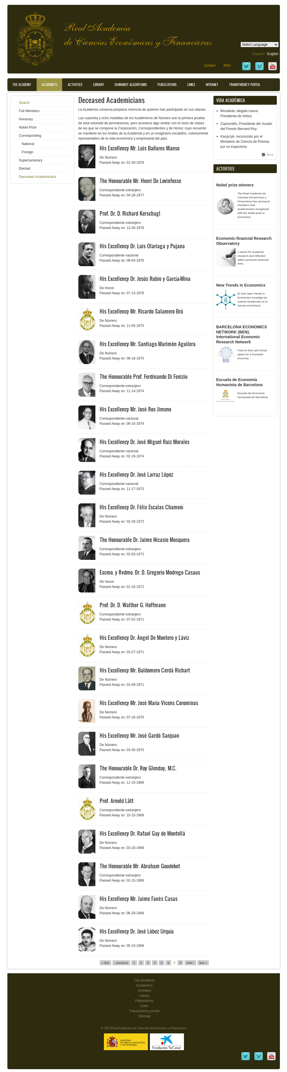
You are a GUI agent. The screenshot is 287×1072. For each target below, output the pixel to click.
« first (105, 962)
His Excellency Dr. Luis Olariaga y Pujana (142, 246)
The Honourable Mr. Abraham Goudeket (140, 866)
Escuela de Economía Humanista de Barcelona (239, 382)
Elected (24, 169)
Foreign (27, 152)
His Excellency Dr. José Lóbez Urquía (137, 931)
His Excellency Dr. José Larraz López (136, 474)
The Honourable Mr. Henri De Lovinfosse (140, 180)
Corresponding (30, 136)
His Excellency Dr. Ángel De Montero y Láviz (144, 637)
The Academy (21, 84)
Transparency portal (244, 84)
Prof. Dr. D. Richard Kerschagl (130, 213)
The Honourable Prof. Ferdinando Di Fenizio (143, 376)
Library (98, 84)
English (272, 54)
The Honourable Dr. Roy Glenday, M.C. (138, 768)
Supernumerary (31, 160)
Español (258, 54)
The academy (144, 980)
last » (203, 962)
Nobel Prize (28, 127)
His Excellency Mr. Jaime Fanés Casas (138, 898)
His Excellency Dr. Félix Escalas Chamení (141, 507)
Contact (209, 66)
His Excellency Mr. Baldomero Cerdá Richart (145, 670)
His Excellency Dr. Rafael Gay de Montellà (142, 833)
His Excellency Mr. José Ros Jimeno (135, 409)
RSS (227, 66)
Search (24, 103)
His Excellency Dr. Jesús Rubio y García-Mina (145, 278)
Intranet (212, 84)
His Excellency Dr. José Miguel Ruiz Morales (144, 441)
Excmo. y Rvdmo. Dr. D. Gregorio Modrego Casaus (150, 572)
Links (191, 84)
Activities (75, 84)
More (270, 154)
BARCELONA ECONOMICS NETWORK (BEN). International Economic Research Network (241, 334)
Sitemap (144, 1016)
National (28, 144)
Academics (49, 84)
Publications (167, 84)
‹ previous (121, 962)
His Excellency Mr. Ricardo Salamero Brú (141, 311)
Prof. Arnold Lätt (116, 800)
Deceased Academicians (37, 177)
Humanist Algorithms (131, 84)
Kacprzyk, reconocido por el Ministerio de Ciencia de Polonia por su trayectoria (245, 141)
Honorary (26, 119)
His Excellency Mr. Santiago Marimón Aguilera (148, 344)
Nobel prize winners (235, 185)
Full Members (29, 111)
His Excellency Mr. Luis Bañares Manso (139, 148)
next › (190, 962)
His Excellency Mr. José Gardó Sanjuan (139, 735)
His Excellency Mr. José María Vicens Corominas (149, 703)
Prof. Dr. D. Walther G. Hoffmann (133, 605)
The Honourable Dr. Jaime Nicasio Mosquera (145, 539)
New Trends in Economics (241, 285)
